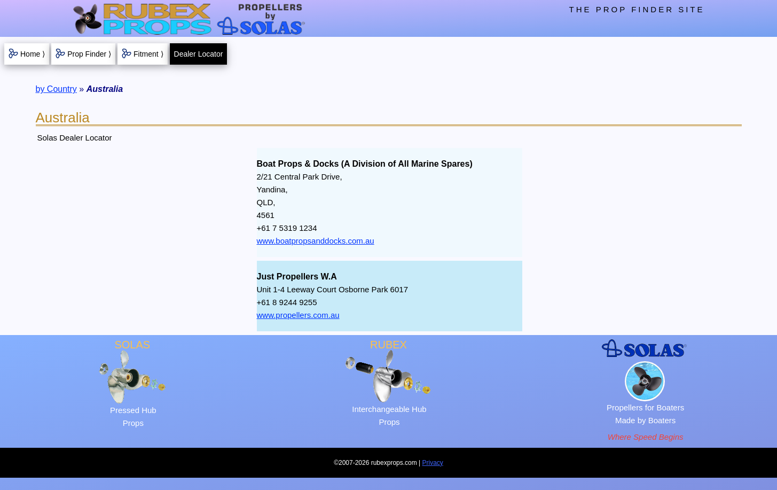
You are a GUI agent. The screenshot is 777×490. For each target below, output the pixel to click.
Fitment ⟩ (148, 54)
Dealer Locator (198, 54)
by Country (56, 89)
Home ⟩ (32, 54)
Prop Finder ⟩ (89, 54)
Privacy (432, 462)
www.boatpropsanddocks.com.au (315, 240)
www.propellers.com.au (298, 315)
